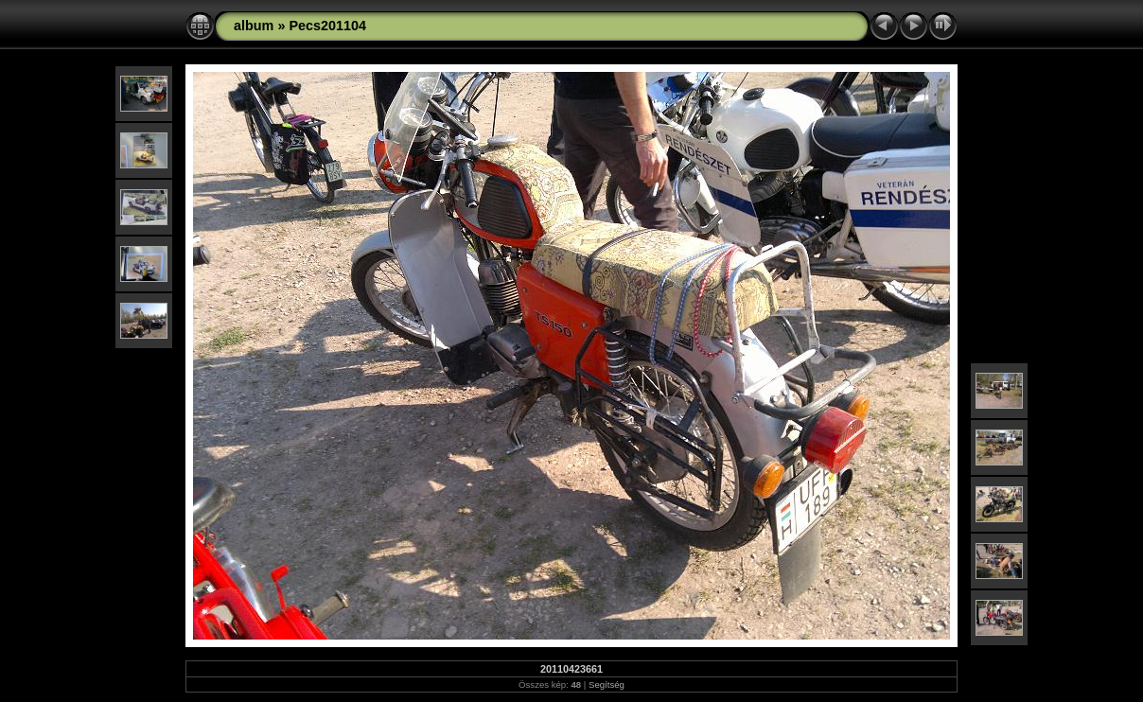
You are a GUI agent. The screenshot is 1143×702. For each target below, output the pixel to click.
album (253, 25)
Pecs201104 (327, 25)
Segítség (606, 684)
